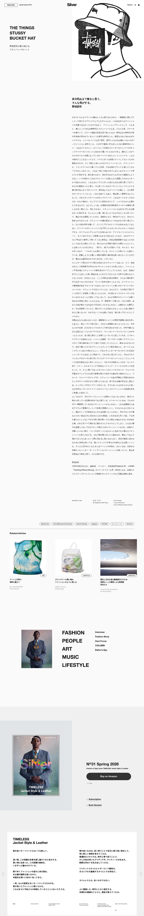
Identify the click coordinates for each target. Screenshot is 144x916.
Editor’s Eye (101, 650)
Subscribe (11, 5)
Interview (100, 632)
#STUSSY (105, 524)
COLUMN (100, 646)
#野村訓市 (130, 524)
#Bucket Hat (45, 524)
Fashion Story (102, 637)
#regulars (94, 524)
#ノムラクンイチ (117, 524)
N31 (25, 5)
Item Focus (101, 641)
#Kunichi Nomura (81, 524)
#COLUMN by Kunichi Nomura (62, 524)
